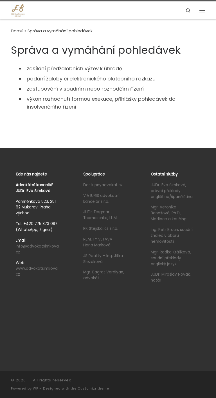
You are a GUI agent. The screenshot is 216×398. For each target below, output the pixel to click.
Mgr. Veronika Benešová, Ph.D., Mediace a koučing (168, 213)
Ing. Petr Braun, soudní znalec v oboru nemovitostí (172, 235)
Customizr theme (93, 388)
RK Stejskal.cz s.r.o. (100, 228)
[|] (17, 9)
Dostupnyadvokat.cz (103, 185)
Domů (17, 31)
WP (35, 388)
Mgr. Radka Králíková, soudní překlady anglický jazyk (171, 258)
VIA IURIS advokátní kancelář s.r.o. (101, 198)
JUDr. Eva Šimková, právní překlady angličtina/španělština (172, 190)
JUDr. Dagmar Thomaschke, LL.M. (100, 215)
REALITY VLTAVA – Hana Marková (100, 242)
